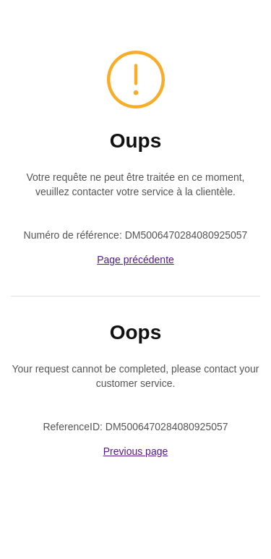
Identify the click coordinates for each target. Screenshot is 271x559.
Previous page (135, 451)
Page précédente (135, 259)
